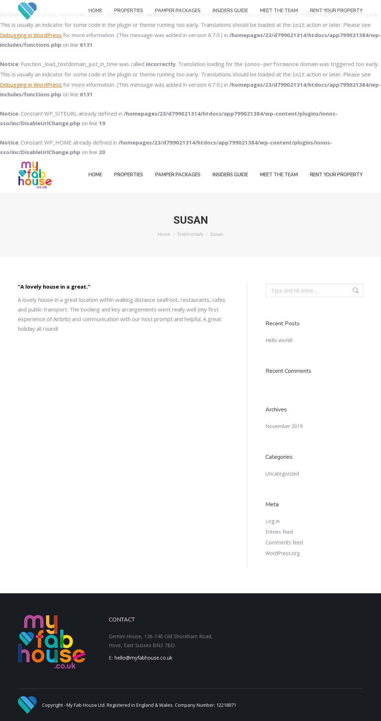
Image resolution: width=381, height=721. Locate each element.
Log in (272, 521)
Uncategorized (282, 473)
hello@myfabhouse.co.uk (143, 657)
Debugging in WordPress (31, 35)
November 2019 (284, 426)
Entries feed (279, 531)
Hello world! (279, 340)
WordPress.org (282, 553)
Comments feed (284, 542)
